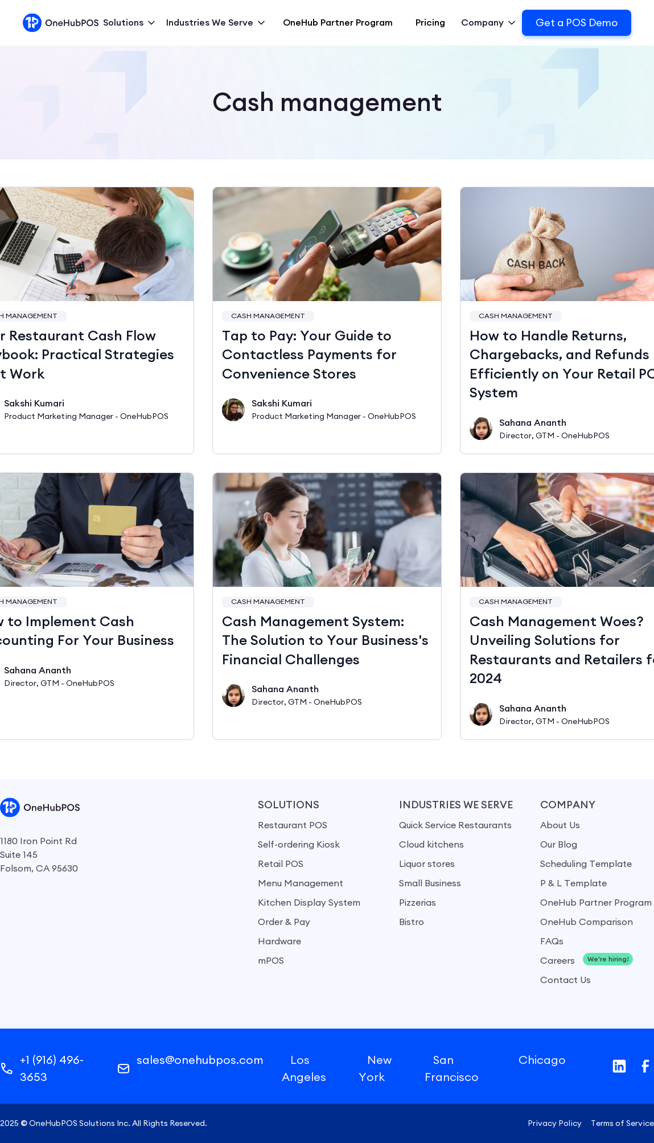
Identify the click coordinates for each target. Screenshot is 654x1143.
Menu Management (300, 883)
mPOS (271, 960)
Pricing (430, 22)
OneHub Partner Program (338, 22)
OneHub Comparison (586, 921)
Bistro (411, 921)
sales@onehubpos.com (200, 1059)
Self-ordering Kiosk (299, 844)
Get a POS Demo (577, 22)
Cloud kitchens (431, 844)
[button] (130, 22)
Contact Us (565, 979)
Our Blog (558, 844)
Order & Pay (284, 921)
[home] (60, 23)
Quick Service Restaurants (455, 824)
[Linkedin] (619, 1066)
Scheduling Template (586, 863)
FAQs (551, 941)
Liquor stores (427, 863)
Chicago (542, 1059)
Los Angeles (304, 1068)
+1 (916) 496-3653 (52, 1068)
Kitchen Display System (309, 902)
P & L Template (573, 883)
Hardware (279, 941)
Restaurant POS (292, 824)
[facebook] (645, 1066)
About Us (560, 824)
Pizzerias (417, 902)
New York (375, 1068)
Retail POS (280, 863)
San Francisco (452, 1068)
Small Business (430, 883)
